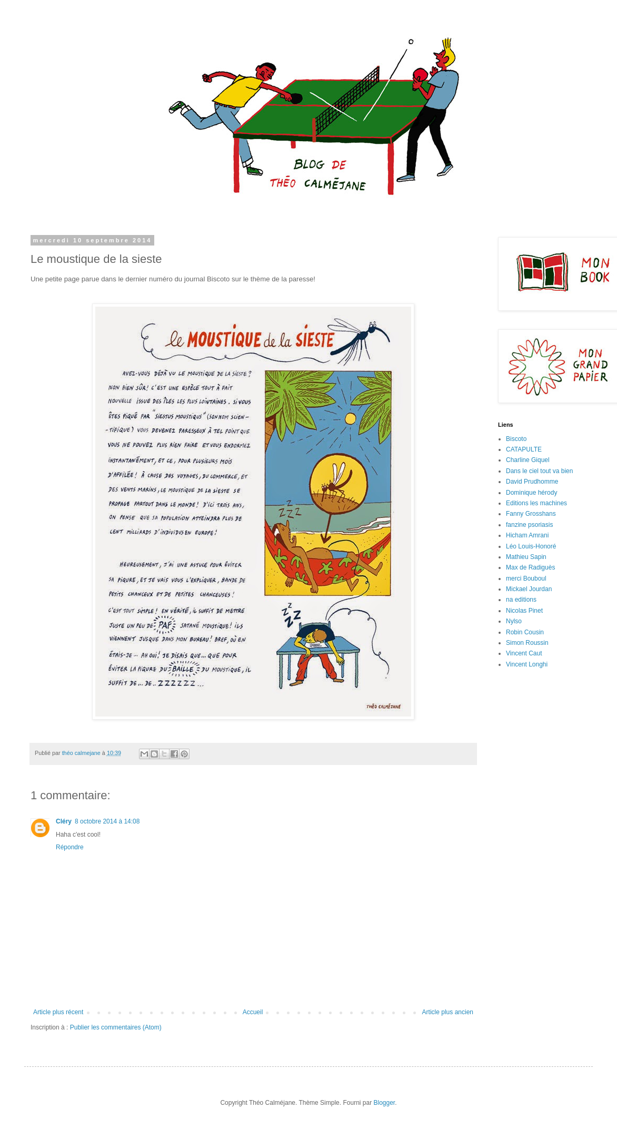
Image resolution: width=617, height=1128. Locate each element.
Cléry (64, 821)
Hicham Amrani (527, 535)
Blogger (384, 1102)
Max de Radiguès (530, 567)
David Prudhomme (532, 481)
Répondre (70, 847)
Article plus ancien (447, 1012)
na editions (521, 599)
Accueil (253, 1012)
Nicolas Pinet (524, 610)
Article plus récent (58, 1012)
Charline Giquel (528, 460)
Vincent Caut (524, 653)
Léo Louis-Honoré (531, 546)
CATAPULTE (524, 449)
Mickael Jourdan (529, 589)
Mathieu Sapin (526, 557)
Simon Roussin (527, 642)
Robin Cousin (525, 632)
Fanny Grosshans (531, 513)
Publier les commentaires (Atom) (116, 1027)
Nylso (514, 621)
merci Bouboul (526, 578)
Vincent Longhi (527, 664)
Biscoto (516, 439)
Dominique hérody (531, 492)
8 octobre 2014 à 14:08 (107, 821)
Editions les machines (536, 503)
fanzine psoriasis (529, 524)
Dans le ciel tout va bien (539, 471)
